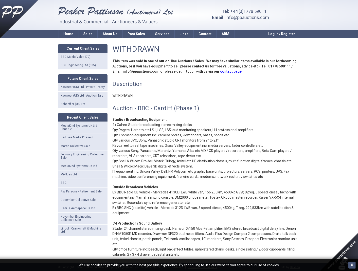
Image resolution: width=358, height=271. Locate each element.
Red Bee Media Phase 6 (77, 137)
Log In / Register (281, 34)
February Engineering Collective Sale (82, 156)
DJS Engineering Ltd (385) (78, 65)
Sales (87, 34)
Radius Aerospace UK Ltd (78, 208)
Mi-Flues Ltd (69, 174)
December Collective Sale (78, 200)
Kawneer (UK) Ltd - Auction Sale (82, 95)
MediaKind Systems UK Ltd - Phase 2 (80, 127)
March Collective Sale (75, 146)
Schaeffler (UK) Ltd (73, 104)
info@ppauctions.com (247, 17)
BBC (64, 183)
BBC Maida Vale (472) (75, 57)
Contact (205, 34)
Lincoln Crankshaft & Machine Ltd (81, 230)
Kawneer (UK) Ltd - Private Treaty (83, 87)
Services (162, 34)
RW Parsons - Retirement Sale (81, 191)
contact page (231, 71)
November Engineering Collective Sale (76, 218)
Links (183, 34)
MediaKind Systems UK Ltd (79, 166)
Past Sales (136, 34)
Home (68, 34)
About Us (110, 34)
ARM (225, 34)
